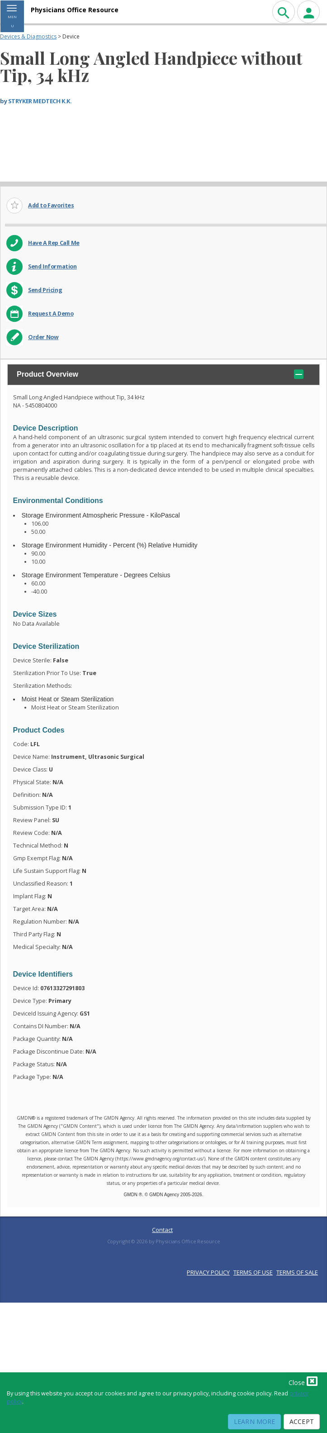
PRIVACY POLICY (208, 1272)
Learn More (254, 1421)
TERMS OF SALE (297, 1272)
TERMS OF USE (253, 1272)
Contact (162, 1230)
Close (303, 1381)
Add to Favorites (51, 205)
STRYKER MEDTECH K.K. (40, 101)
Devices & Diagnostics (28, 36)
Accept (301, 1421)
